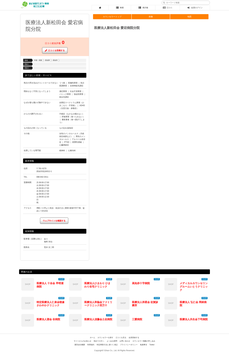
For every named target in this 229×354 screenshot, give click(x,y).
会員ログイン (195, 8)
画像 (151, 16)
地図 (189, 16)
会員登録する (134, 337)
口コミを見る (121, 337)
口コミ (168, 8)
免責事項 (143, 345)
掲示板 (143, 8)
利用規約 (90, 345)
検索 (120, 8)
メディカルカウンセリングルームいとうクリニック (194, 286)
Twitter (151, 345)
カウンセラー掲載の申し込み (143, 341)
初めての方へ (99, 341)
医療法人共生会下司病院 (194, 319)
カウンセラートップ (112, 16)
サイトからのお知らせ (82, 341)
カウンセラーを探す (105, 337)
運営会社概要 (79, 345)
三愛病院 (137, 319)
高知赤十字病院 (141, 283)
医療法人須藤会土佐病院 (98, 319)
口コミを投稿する (55, 50)
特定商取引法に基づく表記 (107, 345)
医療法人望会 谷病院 (48, 319)
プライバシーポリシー (129, 345)
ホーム (92, 337)
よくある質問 (112, 341)
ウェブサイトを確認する (54, 220)
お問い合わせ (125, 341)
